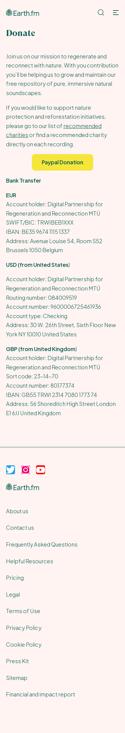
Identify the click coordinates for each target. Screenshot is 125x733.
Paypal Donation (62, 162)
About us (17, 511)
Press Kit (17, 660)
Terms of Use (23, 610)
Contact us (20, 527)
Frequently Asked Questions (42, 544)
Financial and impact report (40, 694)
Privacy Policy (23, 627)
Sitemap (16, 677)
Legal (13, 594)
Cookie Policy (23, 644)
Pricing (15, 577)
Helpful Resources (29, 561)
